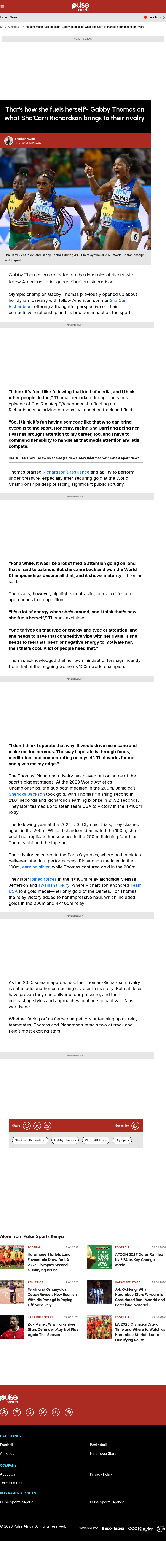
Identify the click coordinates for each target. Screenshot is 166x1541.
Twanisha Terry (53, 885)
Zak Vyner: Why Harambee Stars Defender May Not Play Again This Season (53, 1329)
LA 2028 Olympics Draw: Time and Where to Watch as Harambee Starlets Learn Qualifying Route (140, 1332)
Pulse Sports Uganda (107, 1502)
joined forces (43, 879)
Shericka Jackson (27, 794)
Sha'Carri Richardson (30, 1140)
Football (35, 1247)
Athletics (13, 26)
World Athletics (96, 1140)
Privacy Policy (101, 1474)
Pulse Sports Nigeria (16, 1502)
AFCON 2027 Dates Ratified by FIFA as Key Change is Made (139, 1259)
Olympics (122, 1140)
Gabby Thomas (65, 1140)
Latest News (9, 17)
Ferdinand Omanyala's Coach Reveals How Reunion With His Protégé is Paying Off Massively (52, 1297)
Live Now (157, 17)
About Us (7, 1474)
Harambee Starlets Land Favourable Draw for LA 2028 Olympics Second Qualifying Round (49, 1262)
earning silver (35, 867)
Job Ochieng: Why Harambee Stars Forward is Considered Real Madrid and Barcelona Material (140, 1297)
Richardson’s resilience (67, 472)
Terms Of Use (11, 1483)
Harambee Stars (40, 1317)
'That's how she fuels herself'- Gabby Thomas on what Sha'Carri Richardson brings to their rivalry (83, 26)
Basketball (98, 1445)
